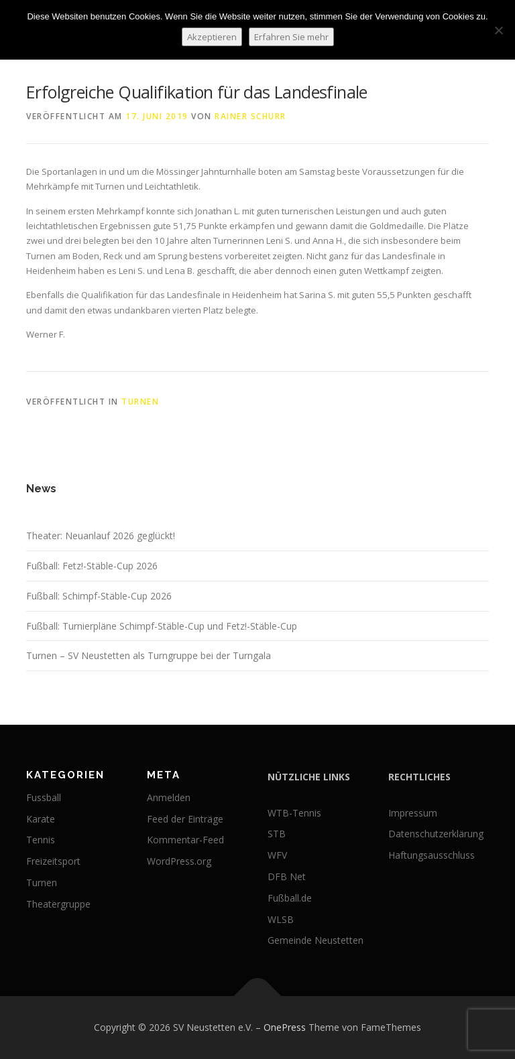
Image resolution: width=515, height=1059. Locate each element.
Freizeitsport (53, 861)
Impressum (412, 812)
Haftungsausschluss (431, 855)
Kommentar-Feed (185, 839)
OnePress (285, 1027)
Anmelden (168, 797)
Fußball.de (290, 898)
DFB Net (287, 876)
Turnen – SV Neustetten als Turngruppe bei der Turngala (148, 655)
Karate (40, 819)
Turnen (140, 401)
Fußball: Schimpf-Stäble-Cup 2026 (99, 595)
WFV (277, 855)
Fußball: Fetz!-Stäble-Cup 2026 (92, 565)
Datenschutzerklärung (435, 833)
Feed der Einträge (185, 819)
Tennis (40, 839)
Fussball (43, 797)
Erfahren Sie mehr (291, 37)
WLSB (281, 919)
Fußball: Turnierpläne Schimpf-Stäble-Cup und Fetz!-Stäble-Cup (161, 626)
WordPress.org (179, 861)
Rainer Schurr (250, 116)
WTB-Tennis (294, 812)
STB (277, 833)
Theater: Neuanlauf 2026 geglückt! (100, 535)
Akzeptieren (212, 37)
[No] (498, 30)
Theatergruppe (58, 904)
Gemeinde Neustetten (315, 940)
